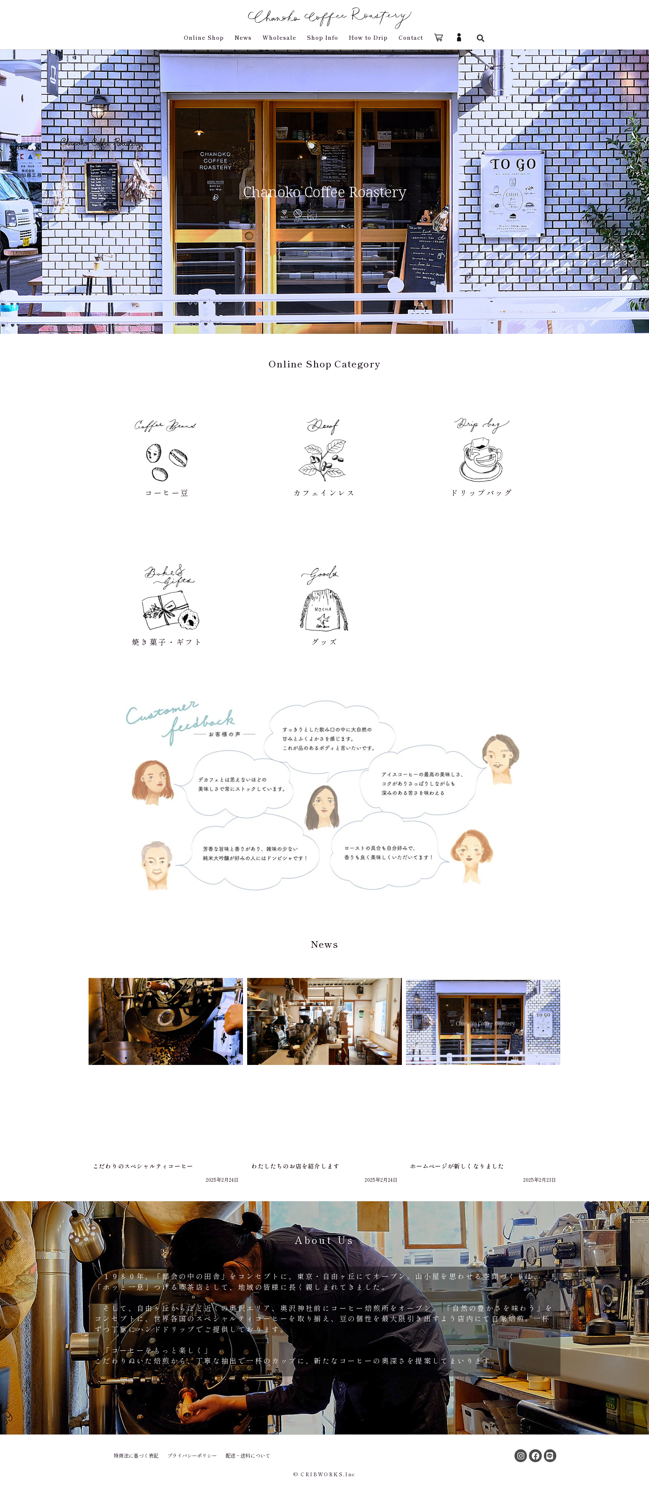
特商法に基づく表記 (136, 1455)
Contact (411, 37)
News (243, 37)
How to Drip (368, 37)
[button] (480, 38)
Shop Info (322, 37)
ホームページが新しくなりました (457, 1166)
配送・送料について (248, 1455)
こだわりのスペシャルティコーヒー (143, 1166)
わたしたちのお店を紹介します (295, 1166)
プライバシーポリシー (192, 1455)
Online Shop (204, 37)
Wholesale (279, 37)
